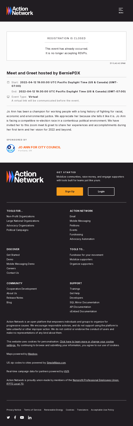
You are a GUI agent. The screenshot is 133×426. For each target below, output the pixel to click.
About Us (12, 293)
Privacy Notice (14, 410)
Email (72, 216)
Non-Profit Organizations (21, 216)
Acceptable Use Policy (102, 410)
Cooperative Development (22, 288)
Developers (76, 297)
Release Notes (15, 297)
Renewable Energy (53, 410)
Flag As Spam (118, 63)
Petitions (74, 225)
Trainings (75, 288)
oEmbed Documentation (83, 311)
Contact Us (13, 273)
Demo (10, 259)
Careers (11, 268)
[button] (121, 12)
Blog (9, 302)
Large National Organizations (23, 221)
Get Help (75, 293)
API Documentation (80, 306)
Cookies (70, 410)
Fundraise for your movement (86, 254)
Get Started (13, 254)
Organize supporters (81, 263)
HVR (66, 371)
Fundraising (76, 234)
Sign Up (69, 191)
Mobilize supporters (81, 259)
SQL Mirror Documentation (84, 302)
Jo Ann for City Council (39, 147)
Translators (82, 410)
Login (101, 191)
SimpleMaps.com (56, 362)
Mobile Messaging (80, 221)
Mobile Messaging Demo (21, 263)
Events (73, 230)
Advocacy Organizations (20, 225)
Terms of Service (33, 410)
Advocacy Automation (82, 239)
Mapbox (33, 354)
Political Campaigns (17, 230)
